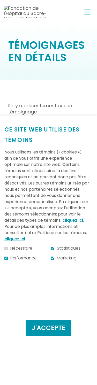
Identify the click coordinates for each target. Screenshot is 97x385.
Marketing (67, 258)
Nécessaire (21, 248)
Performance (23, 258)
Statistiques (68, 248)
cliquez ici (72, 220)
